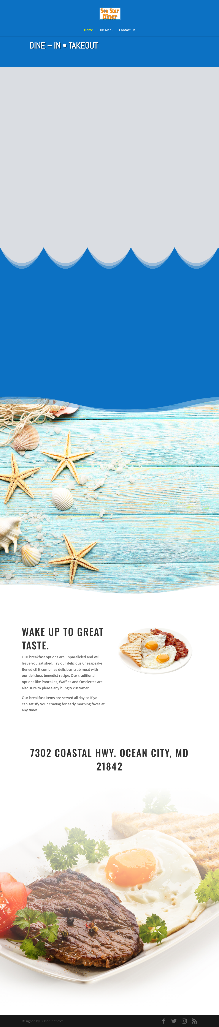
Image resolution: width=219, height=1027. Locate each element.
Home (88, 30)
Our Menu (105, 30)
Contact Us (127, 30)
